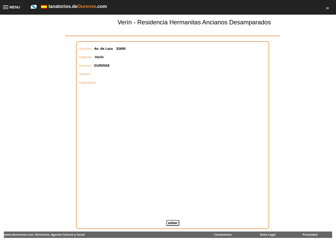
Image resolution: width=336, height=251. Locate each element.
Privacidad (310, 234)
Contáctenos (223, 234)
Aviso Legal (268, 234)
